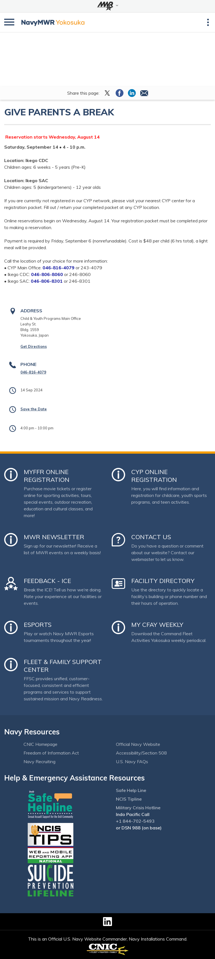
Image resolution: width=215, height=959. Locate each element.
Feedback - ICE (47, 581)
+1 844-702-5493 (135, 821)
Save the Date (33, 409)
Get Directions (33, 346)
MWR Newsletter (54, 537)
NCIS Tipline (129, 799)
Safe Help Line (131, 790)
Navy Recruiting (39, 761)
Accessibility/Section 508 (141, 753)
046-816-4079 (33, 372)
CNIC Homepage (40, 744)
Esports (38, 625)
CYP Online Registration (154, 476)
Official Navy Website (138, 744)
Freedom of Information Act (51, 753)
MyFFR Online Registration (46, 476)
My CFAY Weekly (157, 625)
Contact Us (151, 537)
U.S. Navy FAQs (132, 761)
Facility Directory (163, 581)
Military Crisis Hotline (138, 807)
